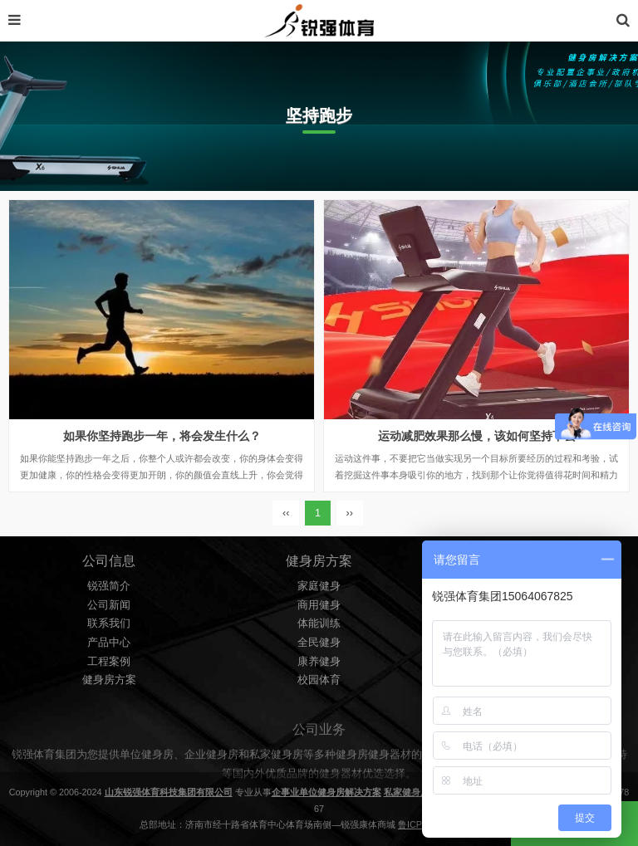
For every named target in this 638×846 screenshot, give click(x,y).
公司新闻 (108, 605)
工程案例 (108, 662)
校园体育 (319, 680)
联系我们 (108, 623)
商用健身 (319, 605)
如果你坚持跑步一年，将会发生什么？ (162, 436)
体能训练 (319, 623)
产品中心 (108, 642)
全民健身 (319, 642)
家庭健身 (319, 586)
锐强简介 (108, 586)
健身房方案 (109, 680)
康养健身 (319, 662)
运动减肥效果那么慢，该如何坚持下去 (477, 436)
